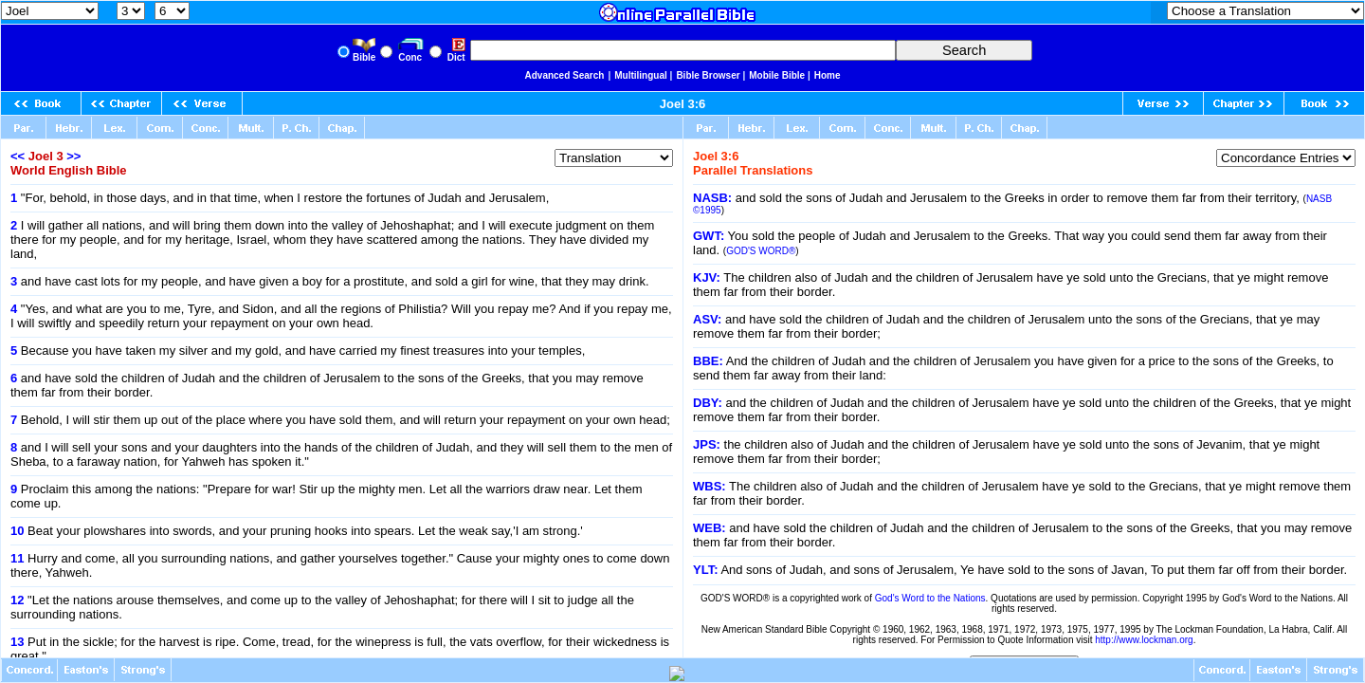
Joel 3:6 (682, 104)
